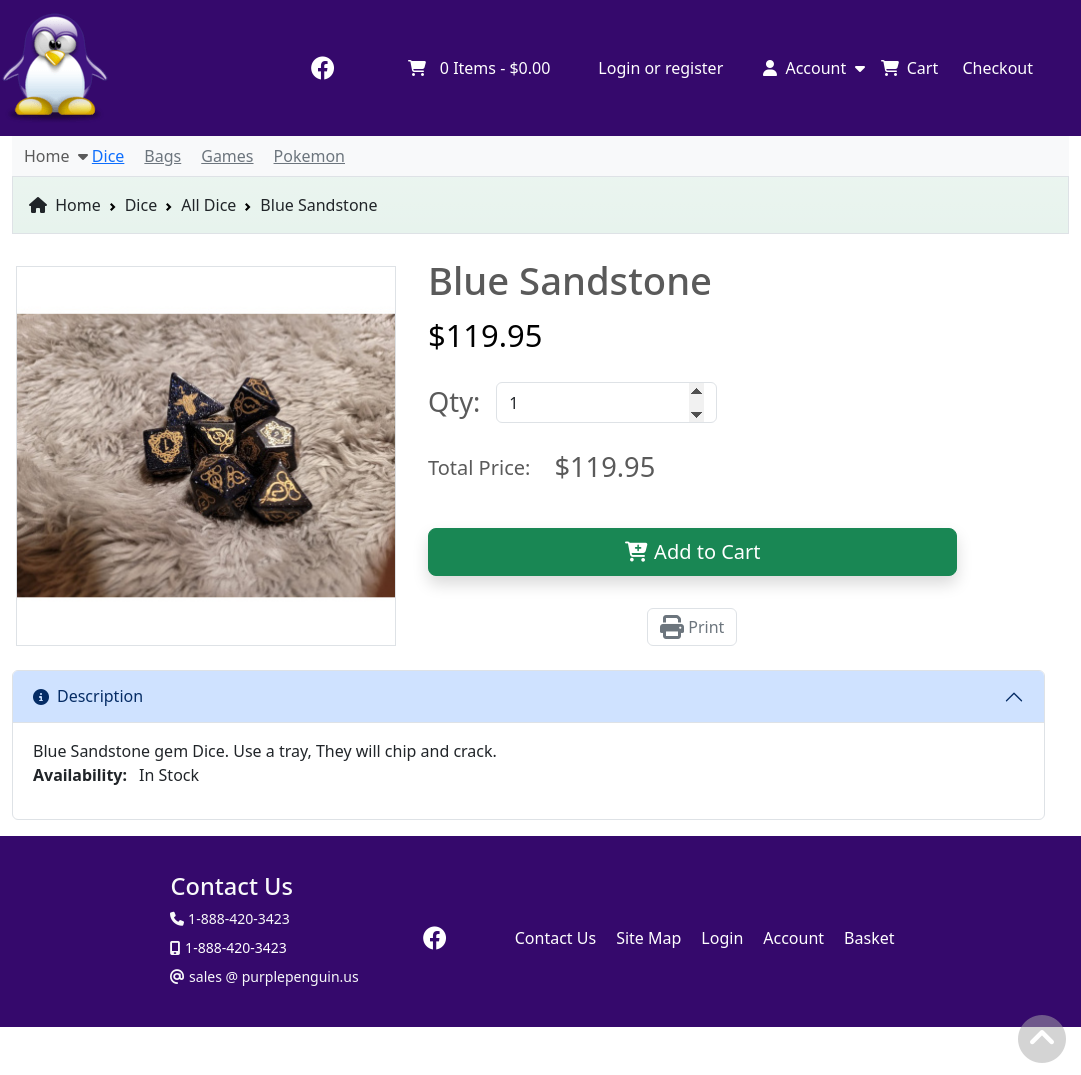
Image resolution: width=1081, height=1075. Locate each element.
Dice (141, 205)
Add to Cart (692, 551)
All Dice (208, 205)
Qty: (454, 401)
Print (692, 627)
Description (88, 696)
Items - (478, 68)
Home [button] (56, 156)
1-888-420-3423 (233, 947)
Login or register (660, 68)
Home (65, 205)
